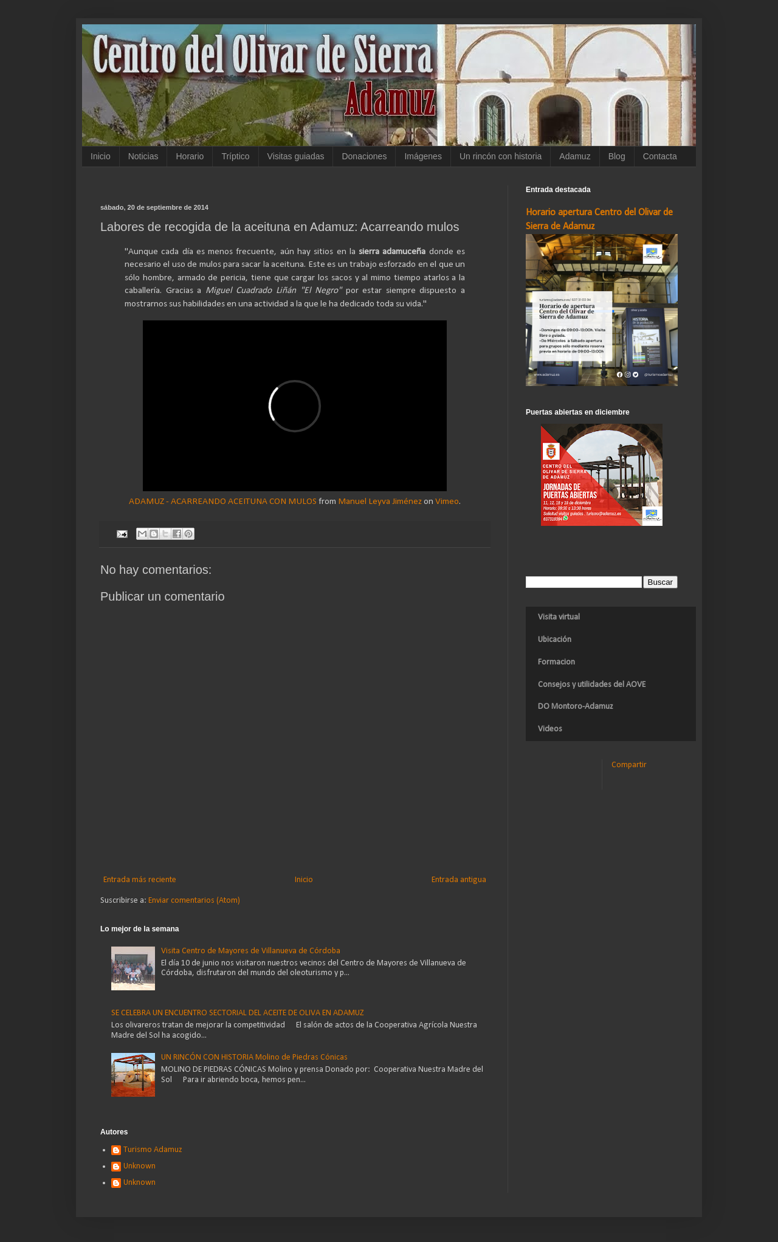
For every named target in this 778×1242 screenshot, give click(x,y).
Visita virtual (559, 617)
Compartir (629, 765)
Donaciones (364, 156)
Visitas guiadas (296, 156)
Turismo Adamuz (152, 1149)
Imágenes (422, 156)
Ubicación (554, 639)
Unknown (139, 1166)
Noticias (143, 156)
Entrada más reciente (139, 880)
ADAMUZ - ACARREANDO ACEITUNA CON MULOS (223, 501)
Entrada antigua (459, 880)
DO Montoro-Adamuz (575, 706)
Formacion (556, 662)
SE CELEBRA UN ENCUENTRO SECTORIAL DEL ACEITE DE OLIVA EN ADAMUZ (237, 1013)
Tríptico (235, 156)
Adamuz (574, 156)
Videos (550, 729)
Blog (616, 156)
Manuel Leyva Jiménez (380, 501)
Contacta (660, 156)
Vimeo (447, 501)
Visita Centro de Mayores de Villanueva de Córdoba (250, 951)
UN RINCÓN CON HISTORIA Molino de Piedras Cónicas (254, 1057)
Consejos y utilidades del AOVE (591, 684)
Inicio (101, 156)
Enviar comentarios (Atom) (194, 900)
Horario (190, 156)
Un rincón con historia (501, 156)
